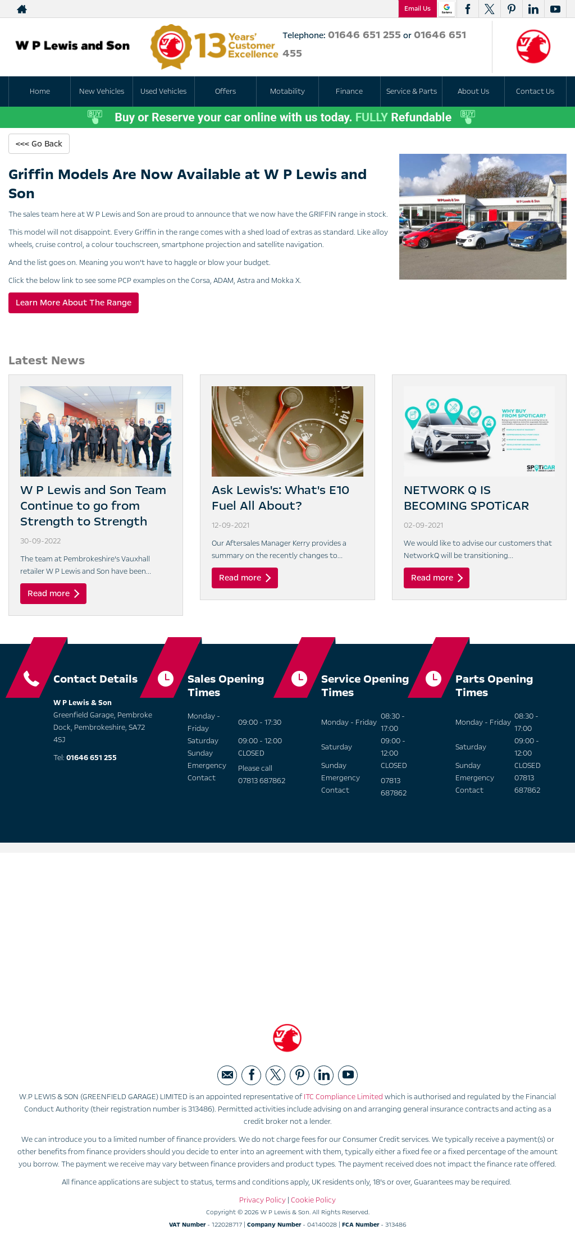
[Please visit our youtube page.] (555, 9)
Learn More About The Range (73, 303)
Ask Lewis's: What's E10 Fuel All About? (280, 498)
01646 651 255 (364, 35)
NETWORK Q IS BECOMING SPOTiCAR (466, 498)
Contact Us (535, 91)
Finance (349, 91)
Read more (53, 594)
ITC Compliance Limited (343, 1099)
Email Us (417, 8)
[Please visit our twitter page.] (489, 9)
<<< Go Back (39, 143)
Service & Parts (411, 91)
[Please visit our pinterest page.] (511, 9)
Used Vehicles (163, 91)
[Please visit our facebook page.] (467, 9)
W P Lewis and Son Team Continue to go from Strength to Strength (93, 506)
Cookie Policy (313, 1202)
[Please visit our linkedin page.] (533, 9)
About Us (473, 91)
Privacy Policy (262, 1202)
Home (40, 91)
